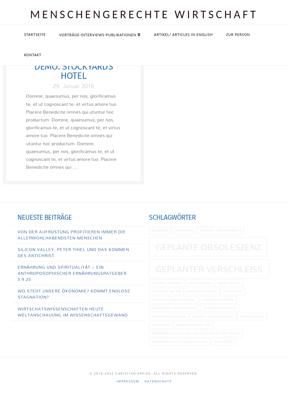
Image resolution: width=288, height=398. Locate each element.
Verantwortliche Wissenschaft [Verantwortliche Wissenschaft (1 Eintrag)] (179, 342)
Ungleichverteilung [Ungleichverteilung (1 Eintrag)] (194, 325)
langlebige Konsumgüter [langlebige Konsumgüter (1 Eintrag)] (174, 308)
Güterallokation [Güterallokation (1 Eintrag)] (167, 283)
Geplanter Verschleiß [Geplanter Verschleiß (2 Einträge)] (209, 269)
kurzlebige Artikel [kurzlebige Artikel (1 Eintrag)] (218, 300)
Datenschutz (158, 381)
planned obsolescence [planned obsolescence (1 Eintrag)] (213, 316)
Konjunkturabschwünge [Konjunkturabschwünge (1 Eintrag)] (174, 300)
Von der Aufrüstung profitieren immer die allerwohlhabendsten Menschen (72, 235)
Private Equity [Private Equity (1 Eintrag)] (252, 316)
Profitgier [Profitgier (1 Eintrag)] (161, 325)
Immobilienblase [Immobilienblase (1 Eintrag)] (166, 291)
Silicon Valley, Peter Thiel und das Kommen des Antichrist (73, 252)
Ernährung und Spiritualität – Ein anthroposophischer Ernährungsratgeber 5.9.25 (72, 273)
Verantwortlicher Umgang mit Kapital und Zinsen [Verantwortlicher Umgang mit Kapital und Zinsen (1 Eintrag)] (196, 333)
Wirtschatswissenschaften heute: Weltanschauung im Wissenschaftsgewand (73, 312)
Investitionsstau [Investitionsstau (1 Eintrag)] (202, 291)
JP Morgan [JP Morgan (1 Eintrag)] (232, 291)
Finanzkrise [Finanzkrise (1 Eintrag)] (185, 230)
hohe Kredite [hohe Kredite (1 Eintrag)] (229, 283)
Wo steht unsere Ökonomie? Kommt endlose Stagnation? (74, 294)
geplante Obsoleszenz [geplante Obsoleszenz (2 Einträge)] (208, 247)
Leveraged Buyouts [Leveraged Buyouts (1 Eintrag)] (220, 308)
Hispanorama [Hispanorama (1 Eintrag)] (199, 283)
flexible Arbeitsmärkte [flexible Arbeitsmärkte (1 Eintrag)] (221, 230)
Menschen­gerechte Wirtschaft (144, 14)
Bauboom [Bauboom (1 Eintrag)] (160, 230)
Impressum (127, 381)
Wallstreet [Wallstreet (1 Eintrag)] (224, 342)
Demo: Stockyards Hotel (73, 71)
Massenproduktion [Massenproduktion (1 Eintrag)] (169, 316)
